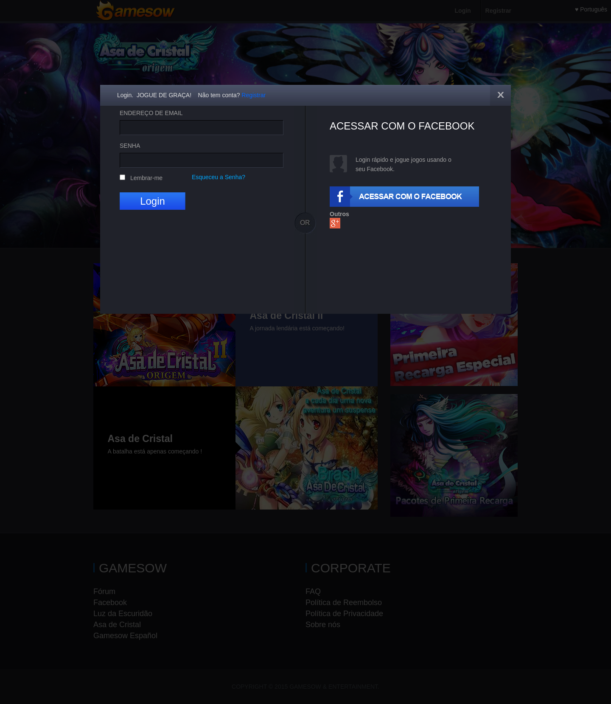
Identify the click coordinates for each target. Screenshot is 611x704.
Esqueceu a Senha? (218, 177)
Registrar (253, 95)
